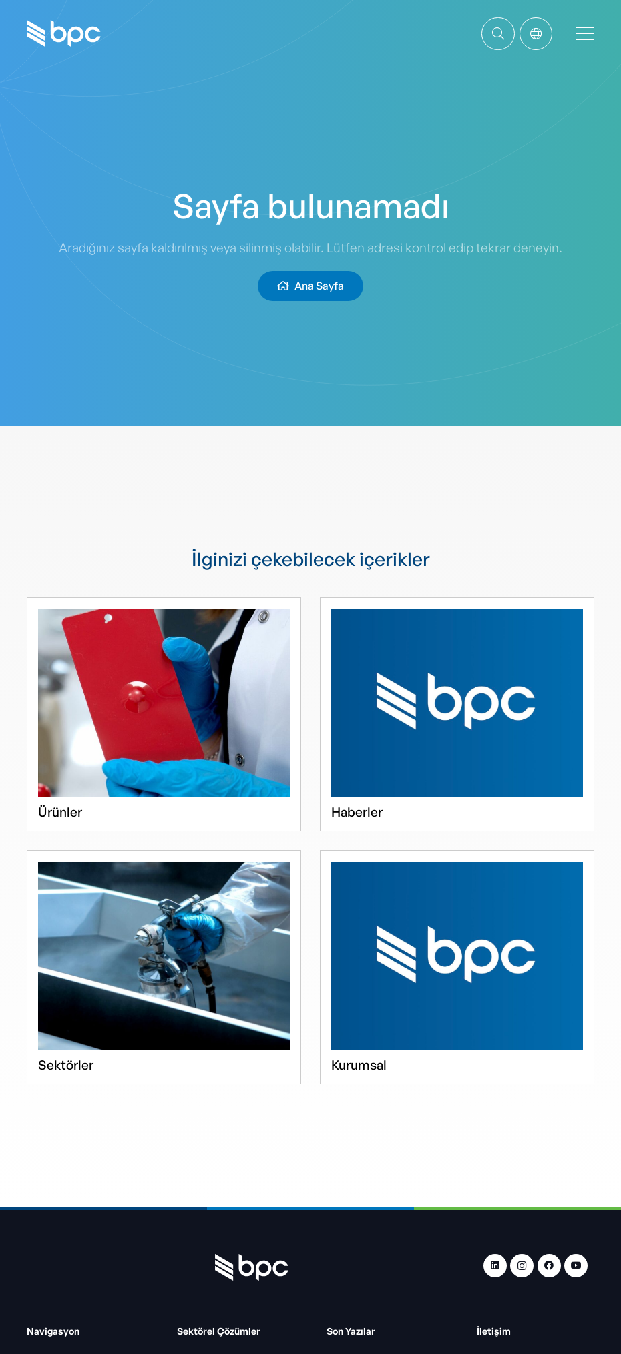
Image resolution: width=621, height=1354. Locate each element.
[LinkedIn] (495, 1265)
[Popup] (536, 34)
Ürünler (60, 811)
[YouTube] (576, 1265)
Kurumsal (359, 1065)
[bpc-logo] (64, 33)
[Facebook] (549, 1265)
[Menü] (585, 33)
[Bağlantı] (498, 33)
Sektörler (65, 1065)
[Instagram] (522, 1265)
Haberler (357, 811)
